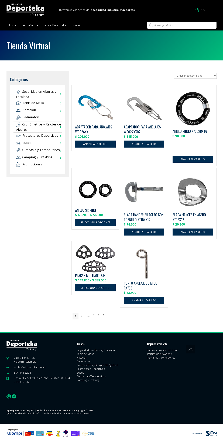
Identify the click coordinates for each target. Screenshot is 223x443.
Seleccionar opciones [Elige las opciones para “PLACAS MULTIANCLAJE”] (95, 287)
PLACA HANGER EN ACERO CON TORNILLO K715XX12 (143, 217)
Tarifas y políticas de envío (162, 350)
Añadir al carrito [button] (95, 144)
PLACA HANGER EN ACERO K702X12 (189, 217)
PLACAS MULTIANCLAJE (90, 275)
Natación (26, 110)
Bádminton (83, 361)
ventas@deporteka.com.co (30, 367)
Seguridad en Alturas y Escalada (96, 350)
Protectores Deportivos (37, 135)
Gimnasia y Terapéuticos (38, 150)
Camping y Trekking (34, 157)
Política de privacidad (159, 354)
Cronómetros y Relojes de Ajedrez (97, 365)
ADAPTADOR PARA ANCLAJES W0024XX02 (142, 129)
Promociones (29, 164)
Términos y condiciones (161, 357)
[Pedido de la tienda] (195, 76)
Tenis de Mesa (30, 103)
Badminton (27, 117)
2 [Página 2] (82, 316)
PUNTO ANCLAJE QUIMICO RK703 (140, 285)
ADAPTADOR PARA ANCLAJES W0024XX (93, 129)
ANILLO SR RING (85, 210)
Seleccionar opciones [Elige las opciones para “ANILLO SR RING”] (95, 222)
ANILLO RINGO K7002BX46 (190, 131)
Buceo (24, 143)
